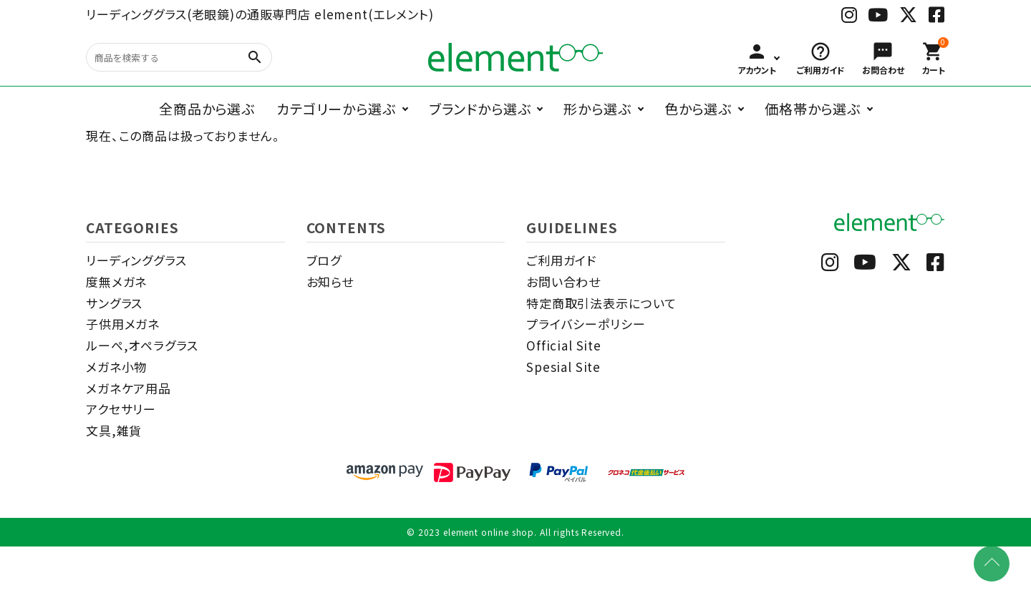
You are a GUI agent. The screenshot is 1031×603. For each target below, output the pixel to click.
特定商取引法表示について (601, 303)
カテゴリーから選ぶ (336, 108)
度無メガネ (116, 281)
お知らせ (330, 281)
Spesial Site (563, 367)
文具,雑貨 (114, 430)
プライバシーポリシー (586, 324)
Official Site (563, 345)
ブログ (324, 260)
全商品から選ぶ (207, 108)
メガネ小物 (116, 367)
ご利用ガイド (561, 260)
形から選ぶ (597, 108)
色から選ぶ (698, 108)
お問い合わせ (563, 281)
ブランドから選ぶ (480, 108)
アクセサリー (121, 409)
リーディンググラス (136, 260)
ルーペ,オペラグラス (142, 345)
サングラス (114, 303)
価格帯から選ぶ (813, 108)
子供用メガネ (123, 324)
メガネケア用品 (128, 388)
